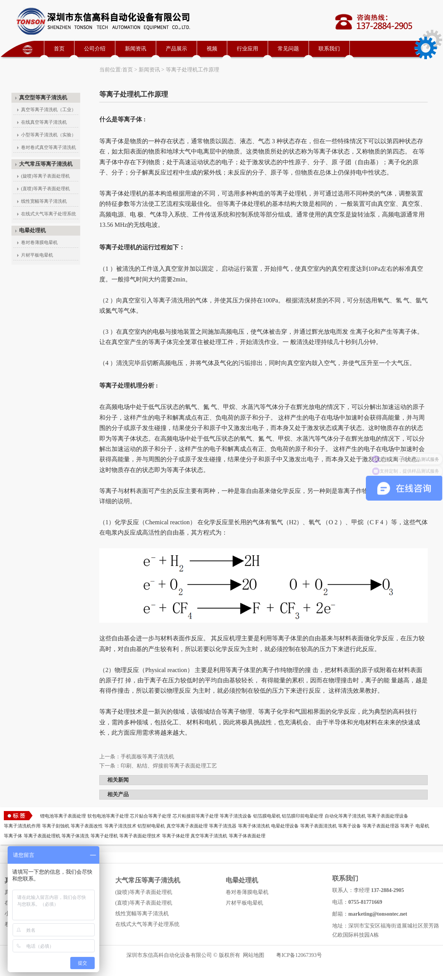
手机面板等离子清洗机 (147, 756)
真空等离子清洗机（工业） (48, 109)
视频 (212, 49)
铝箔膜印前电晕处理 (302, 816)
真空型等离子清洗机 (43, 97)
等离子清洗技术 (120, 826)
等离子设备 (349, 826)
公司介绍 (94, 49)
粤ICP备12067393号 (299, 955)
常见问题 (288, 49)
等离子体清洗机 (254, 826)
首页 (59, 49)
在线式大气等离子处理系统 (48, 214)
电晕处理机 (32, 230)
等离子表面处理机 (42, 836)
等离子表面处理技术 (139, 836)
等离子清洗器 (222, 826)
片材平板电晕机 (37, 255)
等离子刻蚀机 (56, 826)
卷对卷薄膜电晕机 (39, 242)
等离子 (407, 826)
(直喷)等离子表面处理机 (45, 188)
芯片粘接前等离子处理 (195, 816)
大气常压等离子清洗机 (46, 164)
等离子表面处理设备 (387, 816)
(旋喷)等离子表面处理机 (45, 176)
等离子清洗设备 (236, 816)
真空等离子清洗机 (209, 836)
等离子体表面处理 (247, 836)
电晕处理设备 (285, 826)
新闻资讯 (135, 49)
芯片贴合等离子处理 (150, 816)
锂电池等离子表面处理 (63, 816)
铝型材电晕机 (151, 826)
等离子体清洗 (75, 836)
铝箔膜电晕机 (267, 816)
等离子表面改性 (87, 826)
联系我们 (329, 49)
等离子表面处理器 (380, 826)
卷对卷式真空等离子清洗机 (48, 147)
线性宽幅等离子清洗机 (44, 201)
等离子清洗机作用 (22, 826)
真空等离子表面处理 (187, 826)
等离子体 (13, 836)
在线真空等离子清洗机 (44, 122)
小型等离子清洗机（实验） (48, 134)
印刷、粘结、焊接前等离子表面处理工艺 (169, 766)
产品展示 (176, 49)
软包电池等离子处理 (108, 816)
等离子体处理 (175, 836)
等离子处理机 (104, 836)
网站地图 (253, 955)
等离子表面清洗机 (318, 826)
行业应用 (247, 49)
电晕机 (422, 826)
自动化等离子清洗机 (345, 816)
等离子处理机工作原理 (192, 70)
